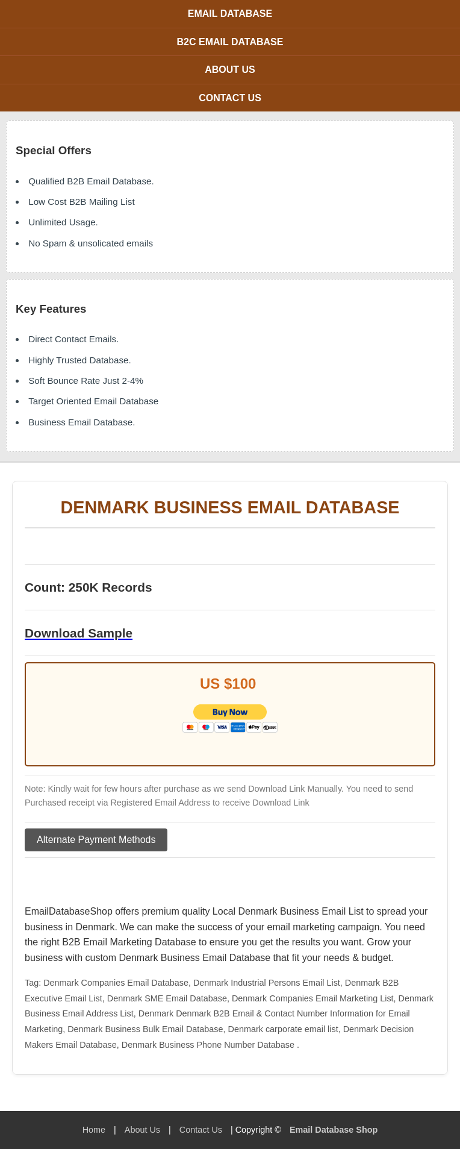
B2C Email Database (230, 42)
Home (93, 1130)
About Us (230, 69)
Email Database (230, 13)
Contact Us (230, 98)
